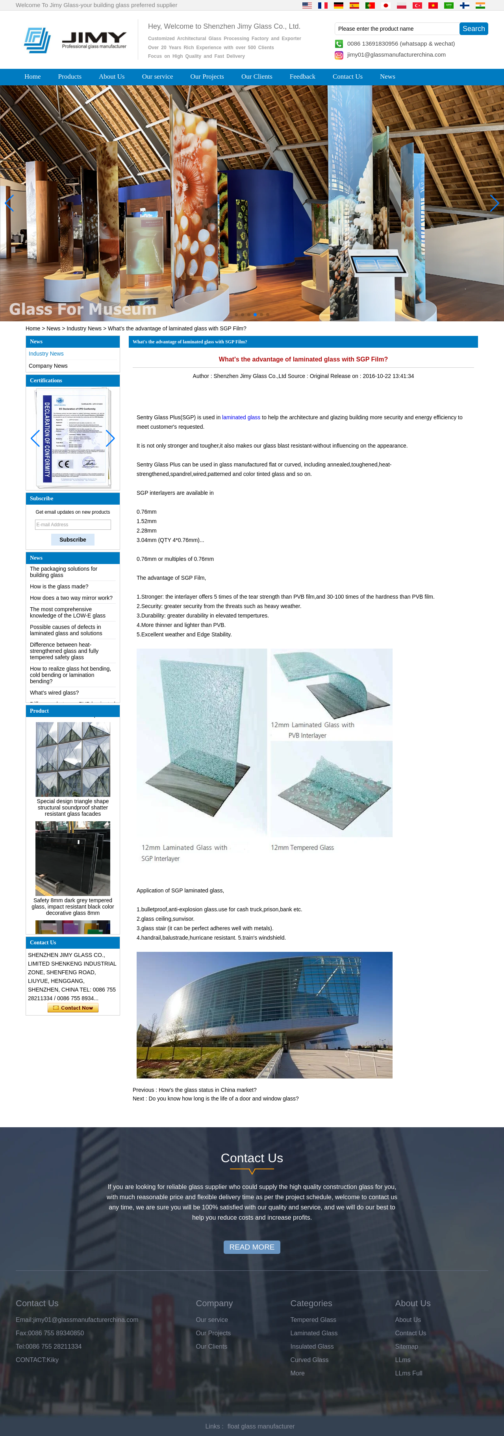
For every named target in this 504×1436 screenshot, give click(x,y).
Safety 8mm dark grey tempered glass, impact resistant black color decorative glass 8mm (73, 909)
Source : (299, 376)
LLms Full (408, 1373)
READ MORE (251, 1247)
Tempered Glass (314, 1319)
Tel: (21, 1346)
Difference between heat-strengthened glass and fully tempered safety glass (64, 653)
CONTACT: (31, 1360)
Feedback (302, 76)
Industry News (84, 328)
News (387, 76)
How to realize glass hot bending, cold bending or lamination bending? (70, 677)
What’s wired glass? (54, 695)
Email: (24, 1319)
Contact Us (348, 76)
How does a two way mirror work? (71, 600)
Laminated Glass (314, 1333)
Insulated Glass (312, 1346)
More (298, 1373)
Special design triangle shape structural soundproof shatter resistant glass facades (73, 810)
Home (32, 76)
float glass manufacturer (261, 1426)
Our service (157, 76)
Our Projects (207, 76)
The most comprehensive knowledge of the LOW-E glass (68, 615)
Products (70, 76)
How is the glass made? (59, 589)
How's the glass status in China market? (208, 1090)
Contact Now (73, 1008)
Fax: (22, 1333)
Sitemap (407, 1346)
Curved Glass (310, 1360)
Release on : (346, 376)
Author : (203, 376)
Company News (48, 366)
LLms (403, 1360)
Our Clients (256, 76)
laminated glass (241, 417)
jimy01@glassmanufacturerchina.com (396, 54)
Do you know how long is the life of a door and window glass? (223, 1098)
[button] (236, 314)
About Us (112, 76)
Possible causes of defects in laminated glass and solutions (66, 633)
